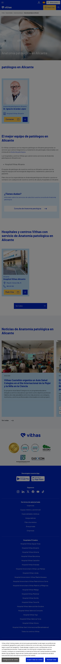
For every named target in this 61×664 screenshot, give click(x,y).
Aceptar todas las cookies (35, 659)
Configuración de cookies (10, 659)
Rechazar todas (51, 659)
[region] (30, 652)
